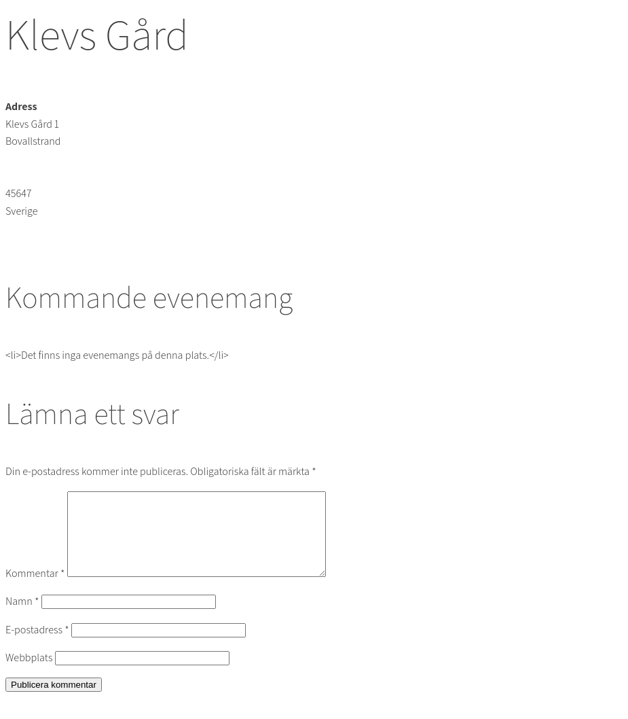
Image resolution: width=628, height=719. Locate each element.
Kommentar (34, 589)
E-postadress (37, 646)
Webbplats (28, 674)
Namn (22, 617)
